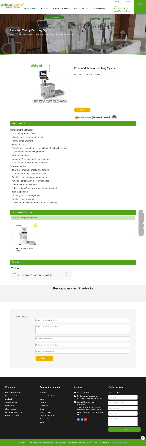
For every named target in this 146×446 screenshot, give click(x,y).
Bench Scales (10, 406)
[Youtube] (85, 419)
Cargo (42, 399)
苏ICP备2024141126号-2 (94, 442)
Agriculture (43, 392)
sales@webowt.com (91, 396)
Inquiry (82, 110)
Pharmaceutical (45, 419)
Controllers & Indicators (13, 392)
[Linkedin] (82, 419)
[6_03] (96, 116)
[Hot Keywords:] (140, 4)
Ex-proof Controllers (12, 396)
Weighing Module (11, 402)
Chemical (43, 402)
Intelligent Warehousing (47, 415)
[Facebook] (78, 419)
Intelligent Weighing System (14, 412)
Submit (124, 429)
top (143, 438)
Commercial (44, 406)
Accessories (9, 419)
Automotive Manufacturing (48, 396)
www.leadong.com (118, 442)
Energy (42, 409)
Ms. (119, 393)
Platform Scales (10, 409)
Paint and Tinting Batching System (24, 249)
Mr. (111, 393)
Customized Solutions (12, 415)
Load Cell (8, 399)
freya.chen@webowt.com (94, 398)
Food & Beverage (45, 412)
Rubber (42, 422)
